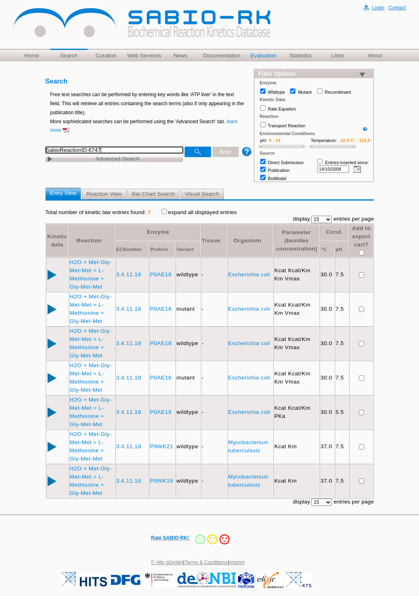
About (375, 55)
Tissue (211, 240)
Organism (247, 240)
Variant (185, 249)
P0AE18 (161, 274)
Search (69, 55)
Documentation (222, 55)
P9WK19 (162, 481)
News (180, 55)
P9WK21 (162, 446)
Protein (159, 249)
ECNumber (129, 249)
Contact (397, 8)
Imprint (237, 562)
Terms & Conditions (206, 562)
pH (339, 249)
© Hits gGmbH (167, 562)
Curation (105, 55)
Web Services (144, 55)
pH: (263, 140)
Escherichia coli (250, 274)
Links (338, 55)
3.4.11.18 (129, 274)
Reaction (89, 240)
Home (31, 55)
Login (378, 8)
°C (324, 249)
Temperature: (324, 140)
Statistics (300, 55)
